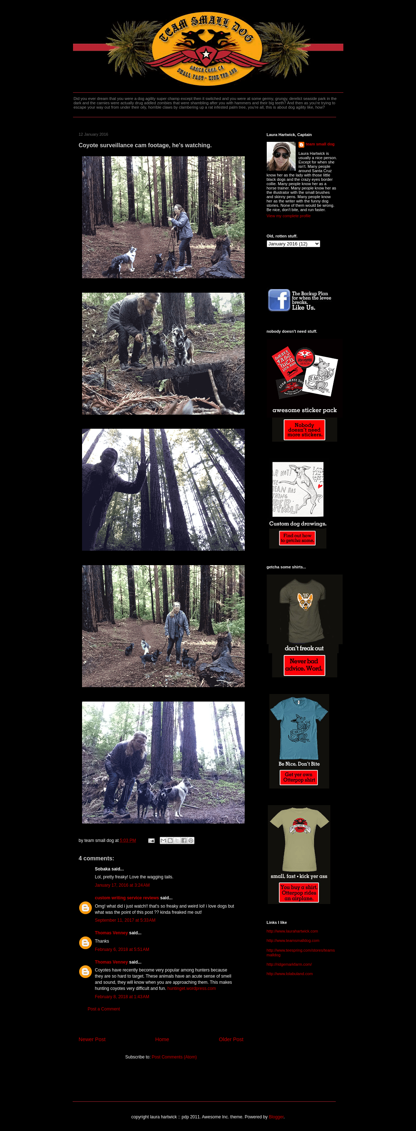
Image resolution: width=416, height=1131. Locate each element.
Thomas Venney (111, 932)
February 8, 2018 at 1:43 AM (122, 996)
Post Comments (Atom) (174, 1057)
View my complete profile (289, 216)
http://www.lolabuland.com (290, 973)
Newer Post (92, 1039)
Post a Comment (104, 1009)
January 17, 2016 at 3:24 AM (122, 885)
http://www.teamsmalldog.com (293, 940)
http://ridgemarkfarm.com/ (289, 964)
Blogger (276, 1116)
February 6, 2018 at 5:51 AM (122, 949)
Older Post (231, 1039)
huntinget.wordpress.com (191, 988)
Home (162, 1039)
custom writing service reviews (127, 897)
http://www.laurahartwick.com (292, 931)
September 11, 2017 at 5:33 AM (125, 920)
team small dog (320, 144)
